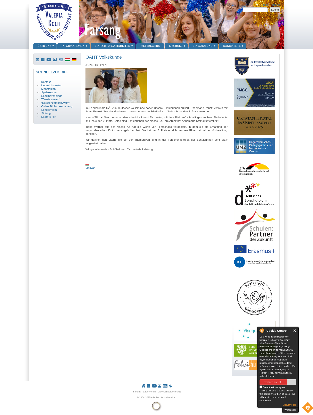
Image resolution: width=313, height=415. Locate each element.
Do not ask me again (272, 387)
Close (295, 330)
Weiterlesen (290, 410)
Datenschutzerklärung (169, 391)
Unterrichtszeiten (51, 85)
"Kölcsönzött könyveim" (55, 102)
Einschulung (203, 45)
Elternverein (48, 116)
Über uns (44, 45)
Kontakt (46, 81)
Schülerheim (49, 109)
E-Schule (175, 45)
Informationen (72, 45)
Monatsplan (48, 88)
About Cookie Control (261, 330)
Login (264, 4)
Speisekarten (49, 92)
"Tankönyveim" (50, 99)
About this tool (289, 405)
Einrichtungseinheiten (112, 45)
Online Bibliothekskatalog (57, 106)
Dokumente (232, 45)
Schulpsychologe (51, 95)
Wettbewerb (150, 45)
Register (275, 4)
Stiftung (46, 113)
